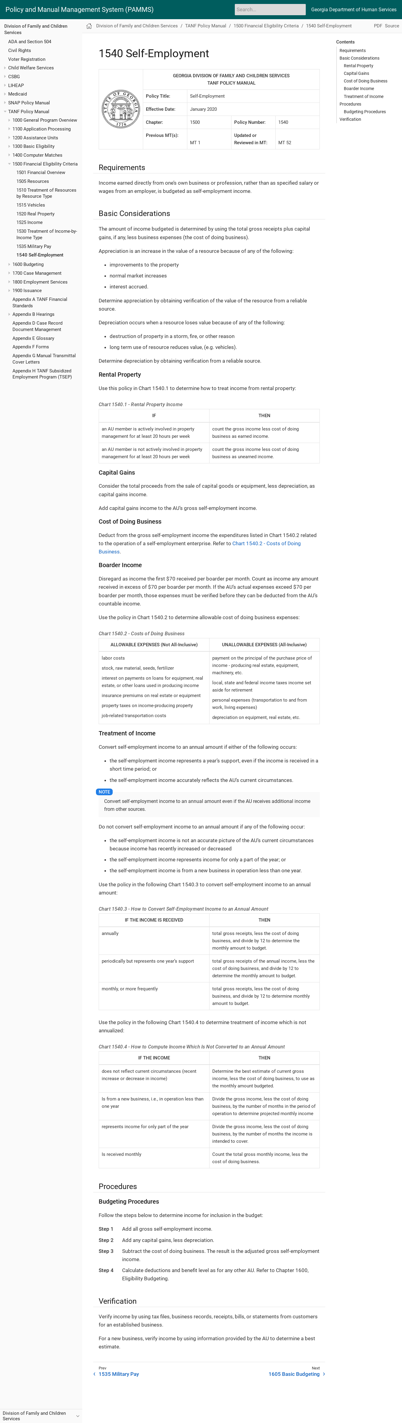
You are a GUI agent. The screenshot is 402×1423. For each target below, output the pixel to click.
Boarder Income (359, 88)
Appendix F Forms (30, 347)
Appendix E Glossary (33, 338)
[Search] (270, 9)
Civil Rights (19, 50)
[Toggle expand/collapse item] (5, 68)
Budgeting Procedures (365, 111)
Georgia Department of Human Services (354, 9)
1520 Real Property (35, 214)
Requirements (353, 50)
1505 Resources (32, 181)
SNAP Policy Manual (29, 103)
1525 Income (29, 222)
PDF (378, 26)
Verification (350, 119)
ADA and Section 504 (29, 41)
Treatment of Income (363, 96)
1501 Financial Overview (40, 172)
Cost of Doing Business (365, 80)
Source (392, 26)
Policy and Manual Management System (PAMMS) (79, 9)
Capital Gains (356, 73)
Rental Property (358, 65)
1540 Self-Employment (39, 255)
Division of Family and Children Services (137, 26)
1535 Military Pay (33, 246)
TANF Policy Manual (28, 111)
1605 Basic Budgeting (294, 1374)
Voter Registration (26, 59)
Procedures (350, 104)
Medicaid (17, 94)
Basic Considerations (359, 58)
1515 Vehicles (30, 205)
